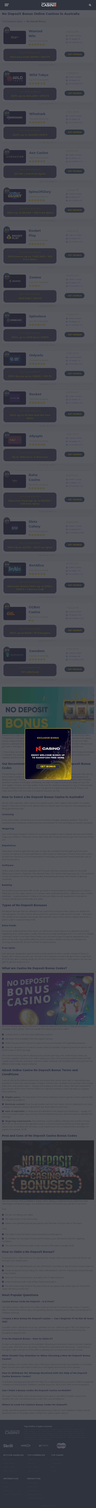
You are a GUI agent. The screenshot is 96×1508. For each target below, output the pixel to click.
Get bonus (48, 766)
